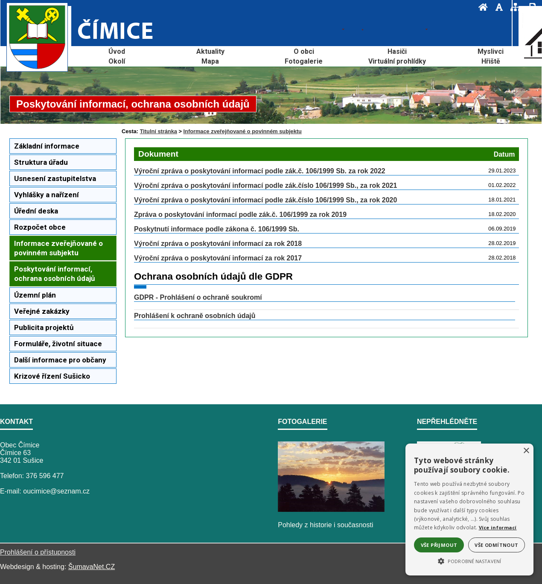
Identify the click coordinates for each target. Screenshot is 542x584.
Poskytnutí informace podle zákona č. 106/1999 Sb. (216, 229)
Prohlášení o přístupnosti (38, 552)
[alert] (469, 509)
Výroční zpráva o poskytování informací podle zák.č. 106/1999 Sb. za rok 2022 (259, 171)
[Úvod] (480, 7)
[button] (469, 560)
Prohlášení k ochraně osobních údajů (195, 315)
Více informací (498, 527)
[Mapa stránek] (513, 7)
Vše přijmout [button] (439, 545)
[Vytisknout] (530, 7)
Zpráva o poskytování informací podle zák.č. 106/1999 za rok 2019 (240, 214)
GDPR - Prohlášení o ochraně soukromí (198, 297)
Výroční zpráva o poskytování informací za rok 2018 (218, 243)
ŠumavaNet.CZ (91, 566)
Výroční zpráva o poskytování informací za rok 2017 (218, 258)
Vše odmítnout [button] (496, 545)
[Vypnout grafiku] (496, 7)
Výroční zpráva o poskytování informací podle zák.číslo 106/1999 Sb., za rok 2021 (265, 185)
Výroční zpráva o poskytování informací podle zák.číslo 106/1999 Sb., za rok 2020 (265, 200)
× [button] (526, 451)
